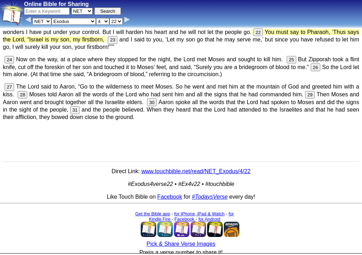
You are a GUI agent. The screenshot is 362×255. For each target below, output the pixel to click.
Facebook (169, 197)
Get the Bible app (152, 213)
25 (291, 59)
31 (75, 110)
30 (151, 102)
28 (22, 94)
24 (9, 59)
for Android (209, 219)
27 (9, 87)
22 (258, 32)
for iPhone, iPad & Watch (199, 213)
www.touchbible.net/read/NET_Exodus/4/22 (196, 171)
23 (112, 39)
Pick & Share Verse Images (181, 244)
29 (310, 94)
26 (315, 67)
